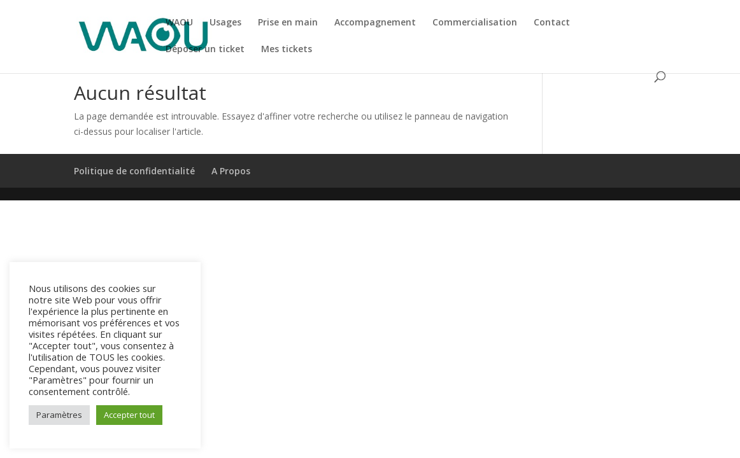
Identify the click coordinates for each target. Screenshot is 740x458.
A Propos (230, 171)
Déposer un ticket (205, 50)
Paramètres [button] (59, 414)
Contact (552, 23)
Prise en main (288, 23)
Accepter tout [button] (129, 414)
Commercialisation (474, 23)
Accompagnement (375, 23)
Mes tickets (286, 50)
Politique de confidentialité (134, 171)
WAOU (179, 23)
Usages (225, 23)
